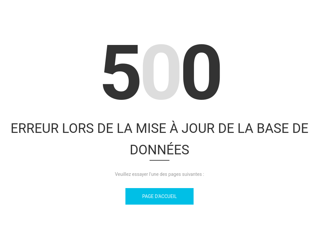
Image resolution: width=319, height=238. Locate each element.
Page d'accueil (159, 196)
